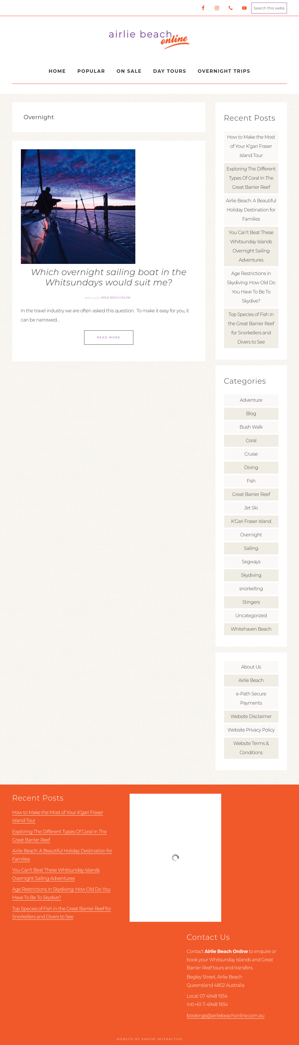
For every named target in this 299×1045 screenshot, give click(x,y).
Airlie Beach (251, 680)
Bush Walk (250, 427)
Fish (251, 481)
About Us (251, 667)
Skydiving (251, 575)
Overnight (251, 535)
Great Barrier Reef (251, 494)
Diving (251, 467)
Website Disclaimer (251, 716)
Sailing (251, 548)
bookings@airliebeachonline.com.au (225, 1015)
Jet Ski (251, 508)
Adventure (251, 400)
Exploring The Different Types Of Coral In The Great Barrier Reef (251, 178)
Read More (108, 337)
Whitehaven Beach (251, 629)
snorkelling (251, 588)
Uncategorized (251, 615)
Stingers (251, 602)
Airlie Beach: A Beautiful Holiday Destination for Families (251, 210)
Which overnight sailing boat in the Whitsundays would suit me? (109, 277)
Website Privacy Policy (250, 730)
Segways (251, 561)
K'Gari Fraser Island (251, 521)
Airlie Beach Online (149, 39)
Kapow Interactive (161, 1039)
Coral (251, 440)
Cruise (251, 454)
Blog (251, 413)
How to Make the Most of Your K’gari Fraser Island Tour (251, 146)
